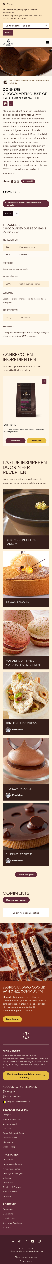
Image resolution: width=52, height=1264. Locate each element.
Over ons (7, 1128)
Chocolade (8, 1159)
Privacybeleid (26, 1261)
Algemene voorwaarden (26, 1257)
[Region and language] (26, 26)
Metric (8, 213)
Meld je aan (12, 1019)
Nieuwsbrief (8, 1142)
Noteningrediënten (11, 1169)
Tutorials (7, 1227)
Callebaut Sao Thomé (29, 284)
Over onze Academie (12, 1223)
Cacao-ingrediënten (12, 1164)
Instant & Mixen (10, 1191)
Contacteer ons (10, 1137)
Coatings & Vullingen (12, 1173)
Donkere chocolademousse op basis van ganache (24, 203)
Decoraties (8, 1182)
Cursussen (7, 1209)
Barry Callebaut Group (13, 1133)
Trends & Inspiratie (12, 1119)
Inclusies (7, 1178)
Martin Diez (17, 729)
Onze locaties (9, 1218)
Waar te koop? (9, 1147)
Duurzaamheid (10, 1124)
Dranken (7, 1196)
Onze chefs (8, 1214)
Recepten (7, 1114)
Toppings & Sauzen (12, 1187)
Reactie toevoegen (16, 899)
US (16, 213)
